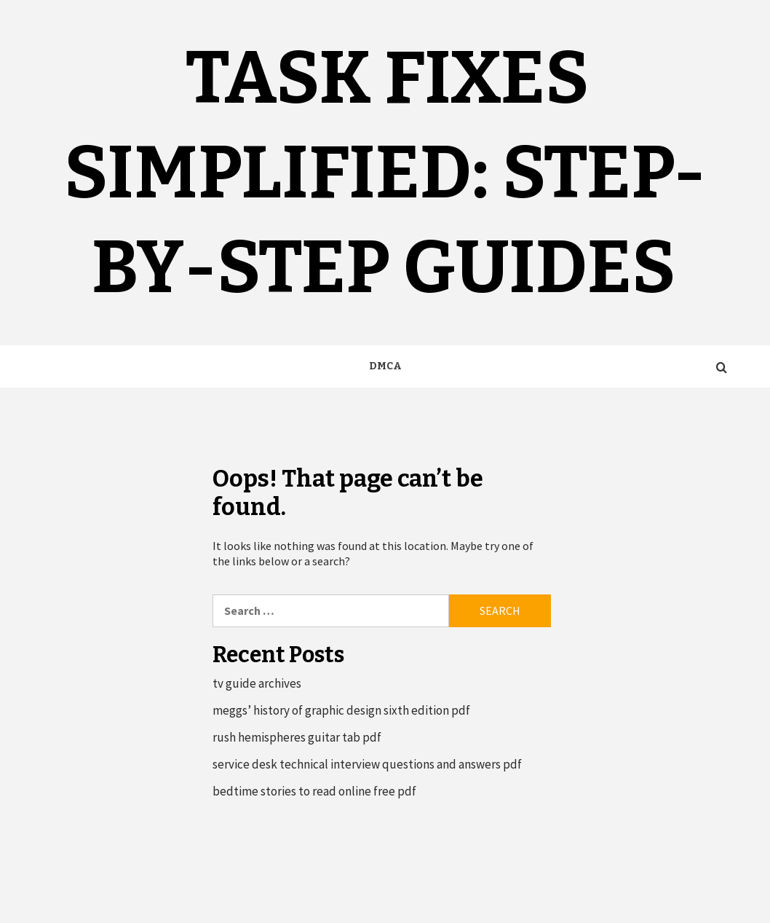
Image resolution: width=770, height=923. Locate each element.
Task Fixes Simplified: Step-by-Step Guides (385, 172)
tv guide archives (257, 683)
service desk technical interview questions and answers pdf (367, 764)
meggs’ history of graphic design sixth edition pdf (341, 710)
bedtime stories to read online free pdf (314, 791)
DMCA (385, 366)
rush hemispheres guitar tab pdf (297, 737)
